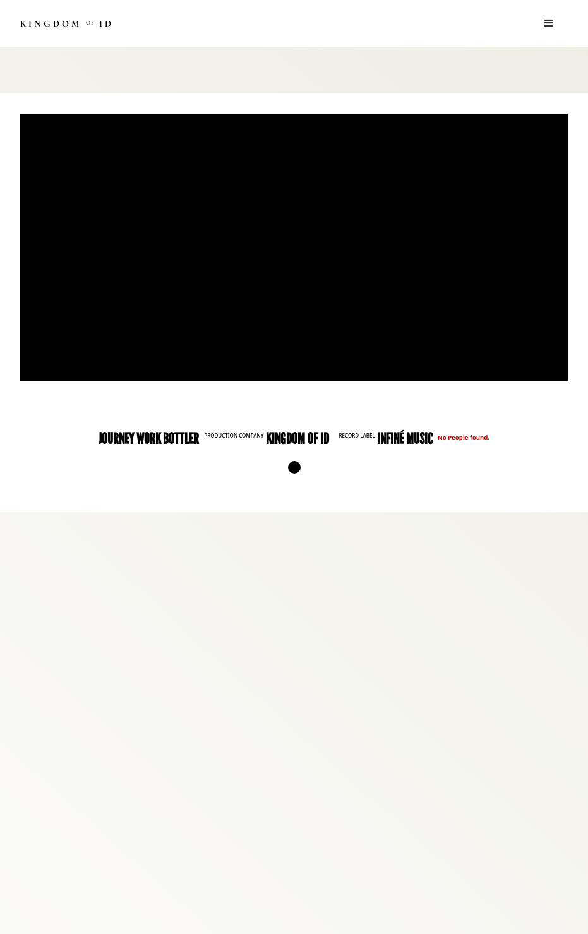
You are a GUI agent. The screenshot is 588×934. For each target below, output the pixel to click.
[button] (549, 23)
